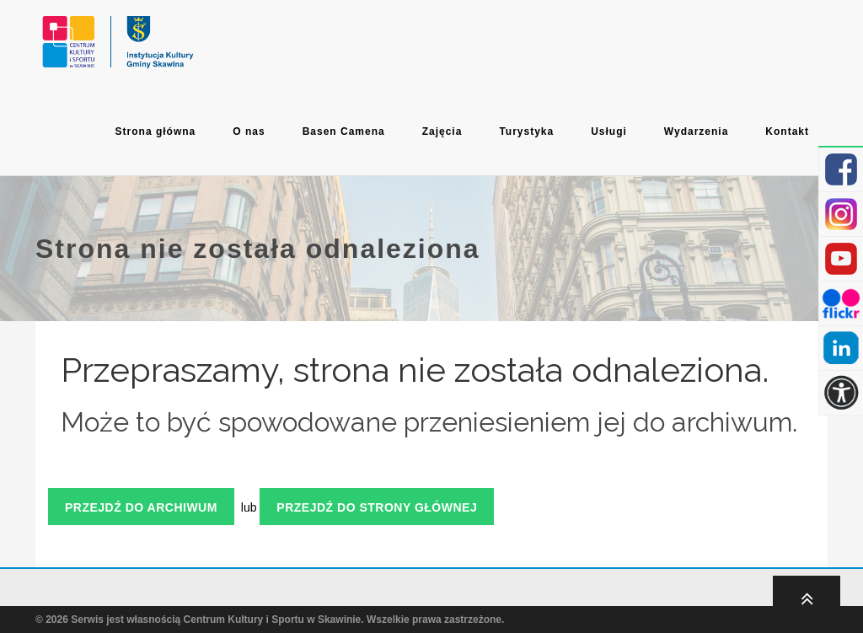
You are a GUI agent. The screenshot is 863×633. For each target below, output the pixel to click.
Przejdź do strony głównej (376, 507)
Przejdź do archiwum (141, 507)
